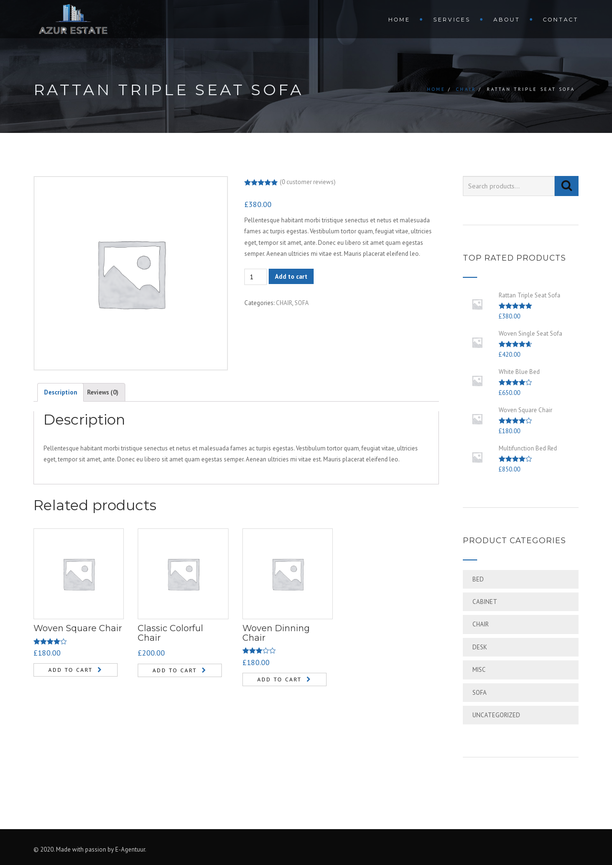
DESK (479, 647)
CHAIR (466, 89)
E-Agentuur (130, 849)
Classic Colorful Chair (170, 633)
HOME (399, 19)
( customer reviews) (308, 182)
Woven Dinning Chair (276, 633)
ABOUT (506, 19)
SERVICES (451, 19)
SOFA (302, 303)
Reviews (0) (103, 392)
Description (60, 392)
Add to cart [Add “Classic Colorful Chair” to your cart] (175, 670)
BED (478, 579)
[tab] (60, 392)
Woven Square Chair (77, 628)
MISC (479, 670)
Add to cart (291, 277)
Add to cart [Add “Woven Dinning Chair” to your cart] (279, 679)
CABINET (484, 602)
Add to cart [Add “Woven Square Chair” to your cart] (70, 669)
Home (436, 89)
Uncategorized (496, 715)
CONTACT (561, 19)
